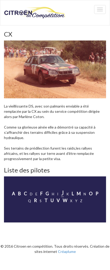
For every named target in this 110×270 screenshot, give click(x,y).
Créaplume (67, 251)
